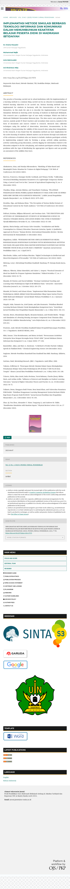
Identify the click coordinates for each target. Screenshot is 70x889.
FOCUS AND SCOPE (10, 558)
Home (5, 17)
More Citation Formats (16, 537)
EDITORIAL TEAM (10, 563)
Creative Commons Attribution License (43, 492)
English (6, 777)
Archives (13, 17)
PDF (8, 437)
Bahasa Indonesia (9, 781)
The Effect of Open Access (19, 514)
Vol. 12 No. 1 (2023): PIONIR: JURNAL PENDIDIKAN (36, 17)
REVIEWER (7, 568)
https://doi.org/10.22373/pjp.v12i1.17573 (21, 78)
